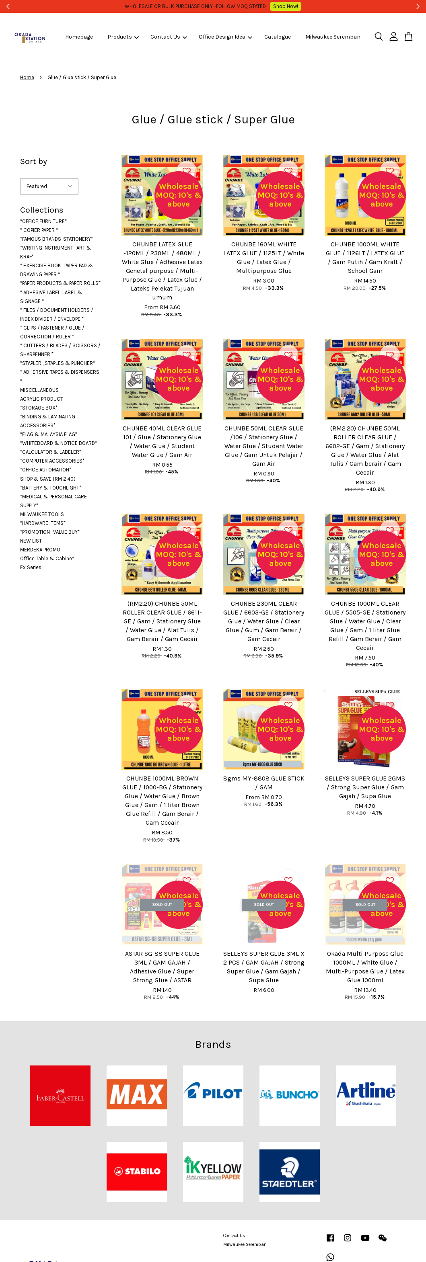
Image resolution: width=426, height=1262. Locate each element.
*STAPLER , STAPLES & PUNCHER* (57, 363)
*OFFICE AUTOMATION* (45, 470)
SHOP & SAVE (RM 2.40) (48, 479)
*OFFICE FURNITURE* (43, 221)
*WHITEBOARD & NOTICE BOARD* (58, 443)
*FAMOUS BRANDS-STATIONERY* (56, 239)
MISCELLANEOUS (39, 390)
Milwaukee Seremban (332, 36)
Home (27, 77)
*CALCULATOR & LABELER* (50, 452)
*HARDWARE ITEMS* (43, 523)
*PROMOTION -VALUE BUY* (50, 532)
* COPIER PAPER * (39, 230)
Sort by (33, 161)
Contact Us (168, 36)
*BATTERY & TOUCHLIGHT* (50, 488)
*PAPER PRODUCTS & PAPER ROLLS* (60, 283)
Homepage (79, 36)
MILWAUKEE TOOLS (42, 514)
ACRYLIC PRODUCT (41, 399)
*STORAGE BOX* (39, 408)
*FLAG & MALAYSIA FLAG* (48, 434)
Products (123, 36)
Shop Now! (274, 6)
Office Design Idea (225, 36)
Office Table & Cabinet (47, 558)
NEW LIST (31, 541)
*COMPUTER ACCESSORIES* (52, 461)
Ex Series (30, 567)
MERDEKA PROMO (40, 550)
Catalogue (277, 36)
